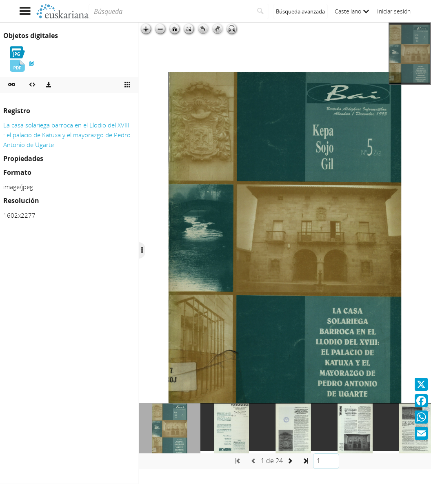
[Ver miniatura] (127, 85)
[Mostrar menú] (24, 11)
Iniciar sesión (394, 11)
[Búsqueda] (170, 11)
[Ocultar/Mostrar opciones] (142, 250)
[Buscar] (260, 11)
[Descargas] (48, 85)
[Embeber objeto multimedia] (32, 85)
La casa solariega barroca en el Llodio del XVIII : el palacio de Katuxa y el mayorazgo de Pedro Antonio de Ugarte (67, 135)
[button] (11, 85)
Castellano (352, 11)
